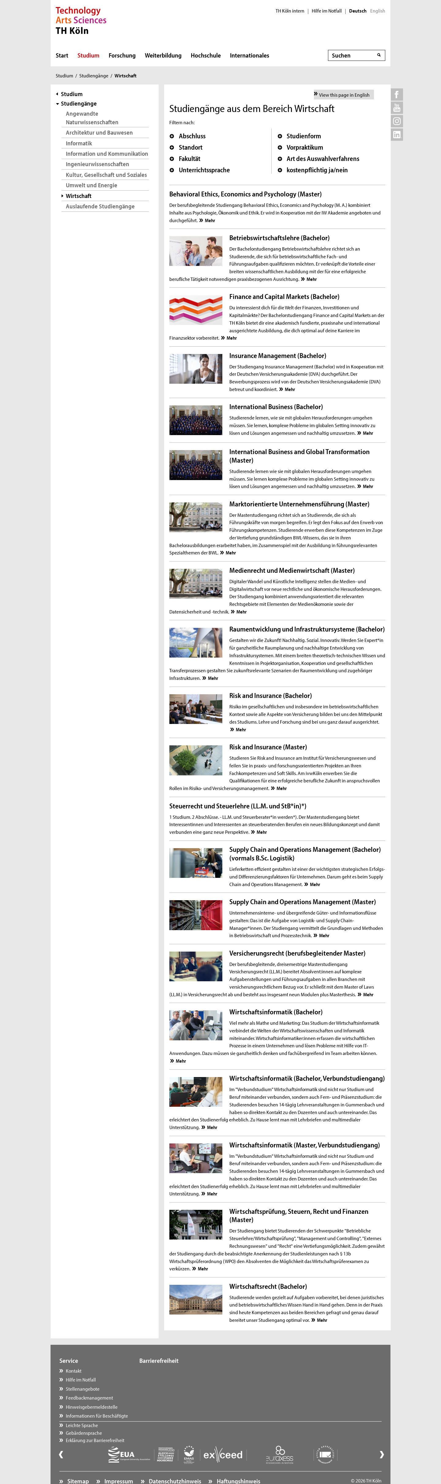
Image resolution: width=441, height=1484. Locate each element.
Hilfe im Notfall (327, 10)
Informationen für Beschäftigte (97, 1415)
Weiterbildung (163, 55)
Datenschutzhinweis (174, 1464)
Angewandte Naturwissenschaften (92, 118)
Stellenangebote (83, 1388)
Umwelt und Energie (91, 185)
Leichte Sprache (161, 1370)
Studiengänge (93, 75)
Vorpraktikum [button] (300, 147)
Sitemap (77, 1464)
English (377, 10)
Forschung (122, 55)
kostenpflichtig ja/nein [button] (313, 170)
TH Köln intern (290, 10)
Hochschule (206, 55)
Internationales (249, 55)
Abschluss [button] (187, 136)
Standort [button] (186, 147)
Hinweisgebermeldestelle (92, 1406)
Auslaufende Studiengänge (100, 206)
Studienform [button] (299, 136)
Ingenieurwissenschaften (97, 164)
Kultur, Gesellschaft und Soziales (106, 174)
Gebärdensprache (163, 1379)
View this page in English (344, 94)
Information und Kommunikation (107, 153)
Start (62, 55)
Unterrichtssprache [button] (200, 170)
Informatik (79, 143)
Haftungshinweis (238, 1464)
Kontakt (73, 1370)
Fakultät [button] (185, 158)
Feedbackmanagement (89, 1397)
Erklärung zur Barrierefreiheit (174, 1388)
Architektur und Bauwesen (99, 132)
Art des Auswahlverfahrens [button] (319, 158)
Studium (88, 55)
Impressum (118, 1464)
